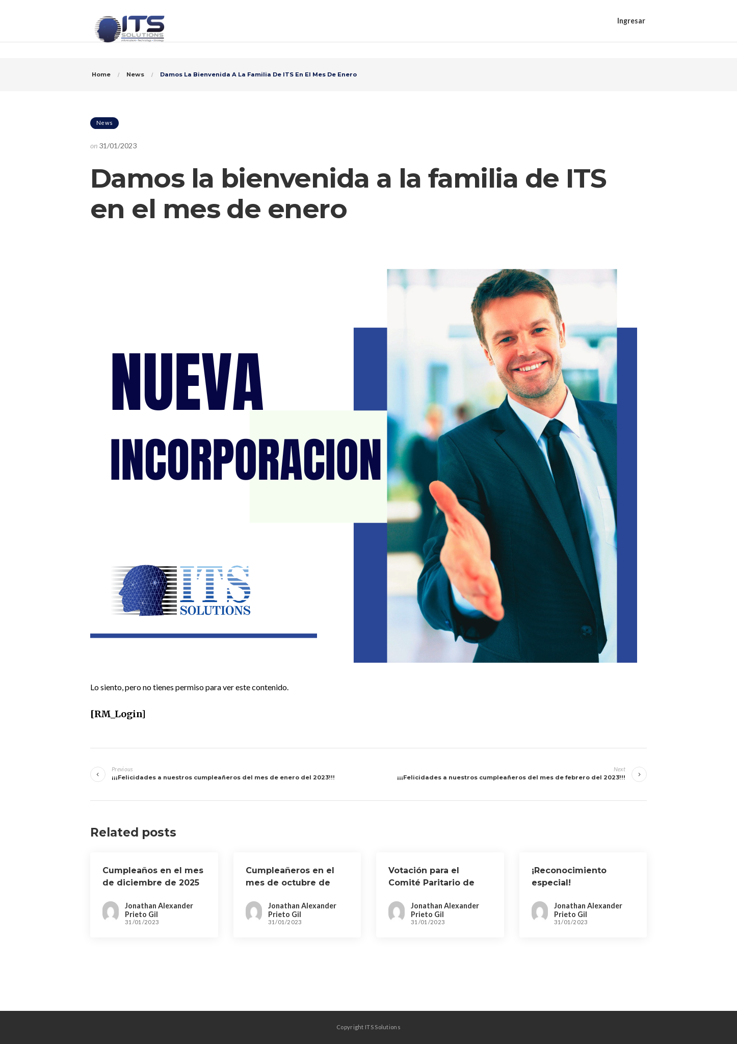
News (104, 122)
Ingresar (631, 20)
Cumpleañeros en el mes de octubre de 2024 (290, 883)
